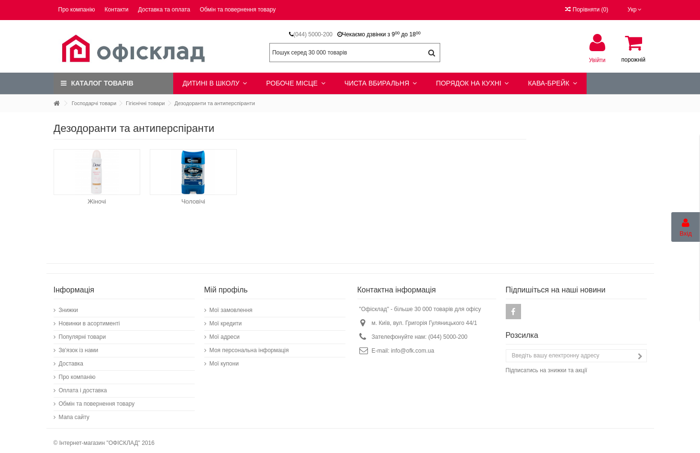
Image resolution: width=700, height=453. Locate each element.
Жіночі (97, 201)
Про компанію (76, 9)
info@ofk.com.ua (412, 346)
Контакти (117, 9)
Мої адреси (225, 332)
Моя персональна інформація (249, 345)
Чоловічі (193, 201)
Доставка (71, 359)
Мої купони (224, 359)
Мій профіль (226, 285)
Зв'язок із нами (79, 345)
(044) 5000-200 (313, 34)
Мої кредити (226, 318)
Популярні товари (82, 332)
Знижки (68, 305)
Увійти (597, 60)
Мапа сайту (74, 412)
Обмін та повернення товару (238, 9)
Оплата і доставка (83, 385)
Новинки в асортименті (89, 318)
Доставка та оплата (164, 9)
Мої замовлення (231, 305)
